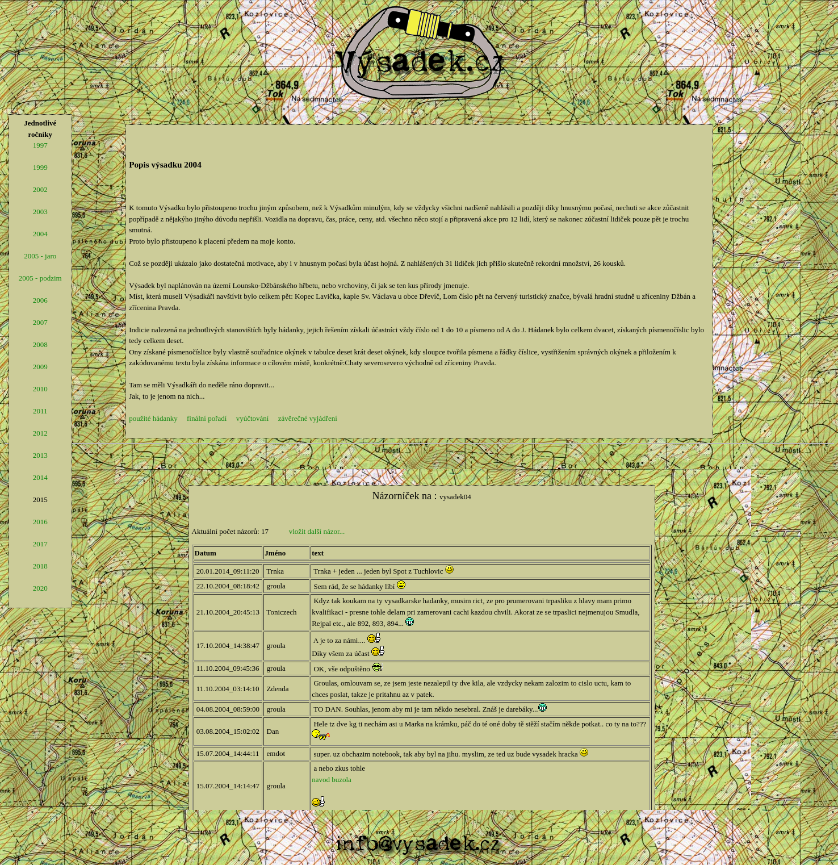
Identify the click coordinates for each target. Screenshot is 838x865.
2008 (40, 344)
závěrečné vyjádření (307, 418)
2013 (40, 455)
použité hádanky (153, 418)
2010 (40, 389)
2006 (40, 300)
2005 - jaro (40, 256)
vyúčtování (252, 418)
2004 (40, 233)
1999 (40, 167)
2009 (40, 366)
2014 (40, 477)
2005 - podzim (40, 278)
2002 (40, 189)
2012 (40, 433)
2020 (40, 588)
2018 (40, 566)
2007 (40, 322)
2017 (40, 544)
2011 (40, 411)
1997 (40, 145)
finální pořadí (207, 418)
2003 (40, 211)
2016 (40, 521)
